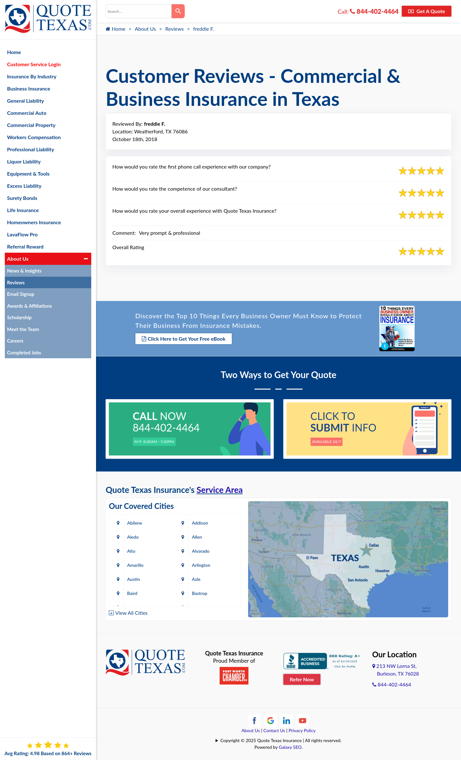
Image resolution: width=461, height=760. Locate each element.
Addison (200, 523)
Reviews (174, 29)
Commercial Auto (26, 113)
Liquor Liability (24, 161)
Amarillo (135, 565)
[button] (86, 259)
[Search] (178, 11)
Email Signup (20, 294)
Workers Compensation (34, 137)
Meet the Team (23, 329)
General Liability (25, 101)
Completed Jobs (24, 352)
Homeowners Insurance (34, 222)
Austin (133, 579)
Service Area (220, 490)
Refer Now (302, 679)
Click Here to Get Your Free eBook (184, 339)
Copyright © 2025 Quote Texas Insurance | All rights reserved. (281, 740)
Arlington (201, 565)
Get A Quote (426, 11)
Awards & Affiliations (29, 306)
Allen (197, 537)
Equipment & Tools (28, 173)
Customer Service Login (34, 64)
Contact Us (274, 730)
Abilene (134, 523)
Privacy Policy (301, 730)
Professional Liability (30, 149)
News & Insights (24, 270)
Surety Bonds (22, 198)
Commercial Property (31, 125)
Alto (131, 551)
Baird (132, 593)
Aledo (133, 537)
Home (115, 29)
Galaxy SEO (290, 747)
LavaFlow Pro (22, 234)
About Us (145, 29)
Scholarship (19, 317)
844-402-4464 (374, 11)
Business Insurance (28, 88)
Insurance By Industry (31, 76)
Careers (15, 341)
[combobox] (139, 11)
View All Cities (131, 613)
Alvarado (200, 551)
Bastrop (199, 593)
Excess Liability (24, 186)
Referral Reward (25, 246)
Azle (196, 579)
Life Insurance (23, 210)
